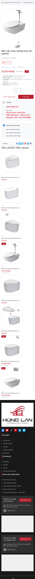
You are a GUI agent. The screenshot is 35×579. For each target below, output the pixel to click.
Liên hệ (5, 465)
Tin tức (5, 468)
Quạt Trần (6, 453)
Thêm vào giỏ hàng (9, 97)
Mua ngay (26, 97)
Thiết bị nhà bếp (8, 450)
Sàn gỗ (5, 447)
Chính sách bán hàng (9, 483)
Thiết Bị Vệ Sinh (15, 2)
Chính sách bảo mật (9, 489)
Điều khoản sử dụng (9, 480)
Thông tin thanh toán (9, 471)
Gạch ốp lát (6, 440)
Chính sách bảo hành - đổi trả (12, 486)
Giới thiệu (6, 461)
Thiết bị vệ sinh (7, 443)
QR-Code (7, 62)
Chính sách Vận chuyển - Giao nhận (14, 492)
